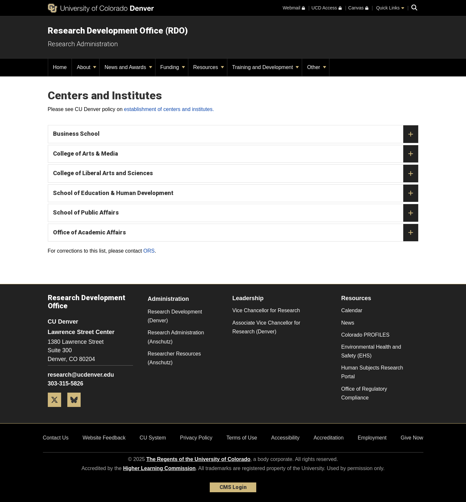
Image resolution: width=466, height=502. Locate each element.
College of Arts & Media (235, 154)
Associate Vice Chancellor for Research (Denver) (266, 327)
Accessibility (285, 437)
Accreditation (328, 437)
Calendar (351, 310)
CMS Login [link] (233, 487)
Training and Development (265, 67)
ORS (149, 251)
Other (316, 67)
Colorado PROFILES (365, 335)
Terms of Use (241, 437)
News (347, 323)
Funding (172, 67)
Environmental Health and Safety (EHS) (371, 351)
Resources (208, 67)
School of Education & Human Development (235, 193)
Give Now (412, 437)
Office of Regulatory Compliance (364, 393)
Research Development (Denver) (175, 316)
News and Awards (128, 67)
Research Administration (83, 44)
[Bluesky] (76, 409)
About (86, 67)
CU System (153, 437)
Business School (235, 134)
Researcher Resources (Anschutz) (174, 358)
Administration (168, 299)
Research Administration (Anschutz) (176, 337)
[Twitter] (57, 409)
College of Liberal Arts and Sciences (235, 173)
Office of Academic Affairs (235, 233)
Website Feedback (104, 437)
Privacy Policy (196, 437)
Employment (372, 437)
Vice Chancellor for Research (266, 310)
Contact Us (56, 437)
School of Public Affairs (235, 213)
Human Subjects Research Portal (372, 372)
